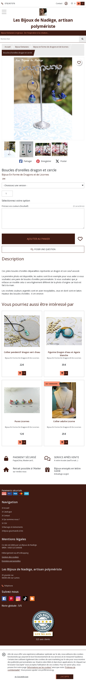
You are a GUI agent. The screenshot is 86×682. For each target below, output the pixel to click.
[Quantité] (7, 193)
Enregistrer (43, 161)
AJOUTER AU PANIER (38, 238)
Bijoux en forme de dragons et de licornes (50, 47)
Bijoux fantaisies (22, 47)
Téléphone (7, 585)
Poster (61, 161)
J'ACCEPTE (65, 676)
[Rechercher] (82, 39)
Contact (59, 3)
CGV (4, 523)
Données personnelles (11, 561)
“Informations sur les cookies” (39, 667)
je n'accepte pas (21, 676)
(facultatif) (43, 206)
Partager (25, 161)
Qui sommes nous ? (11, 519)
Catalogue (7, 512)
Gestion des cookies (10, 557)
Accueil (8, 47)
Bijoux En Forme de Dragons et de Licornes (25, 174)
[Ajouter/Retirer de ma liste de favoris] (80, 239)
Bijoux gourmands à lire (12, 531)
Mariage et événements (12, 527)
